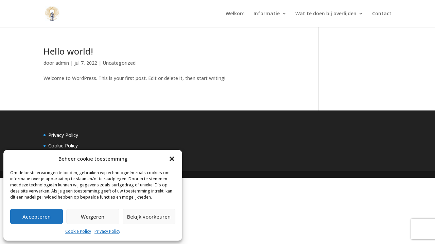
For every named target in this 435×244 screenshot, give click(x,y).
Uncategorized (119, 63)
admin (62, 63)
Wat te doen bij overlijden (325, 14)
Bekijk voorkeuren (149, 216)
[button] (172, 159)
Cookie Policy (78, 231)
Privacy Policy (107, 231)
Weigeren (92, 216)
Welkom (235, 14)
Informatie (267, 14)
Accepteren (36, 216)
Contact (382, 14)
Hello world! (68, 51)
